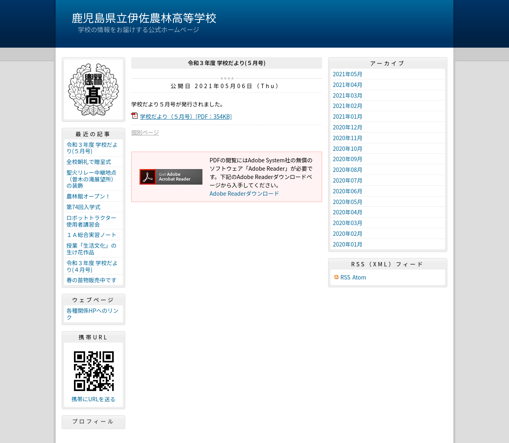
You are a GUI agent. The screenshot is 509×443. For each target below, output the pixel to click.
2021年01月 (348, 116)
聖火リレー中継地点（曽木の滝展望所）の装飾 (91, 179)
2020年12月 (348, 127)
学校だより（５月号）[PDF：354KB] (186, 116)
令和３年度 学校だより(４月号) (92, 266)
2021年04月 (348, 85)
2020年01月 (348, 244)
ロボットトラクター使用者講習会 (91, 221)
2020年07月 (348, 180)
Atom (359, 277)
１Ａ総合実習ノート (91, 235)
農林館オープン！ (88, 196)
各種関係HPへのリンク (92, 313)
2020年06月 (348, 191)
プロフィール (93, 421)
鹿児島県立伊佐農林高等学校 (144, 17)
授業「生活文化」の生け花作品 (91, 248)
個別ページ (145, 132)
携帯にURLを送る (94, 399)
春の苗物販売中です (91, 280)
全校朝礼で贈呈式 (88, 162)
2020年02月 (348, 233)
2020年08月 (348, 169)
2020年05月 (348, 202)
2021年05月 (348, 74)
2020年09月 (348, 159)
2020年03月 (348, 223)
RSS (345, 277)
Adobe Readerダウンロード (244, 193)
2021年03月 (348, 95)
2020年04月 (348, 212)
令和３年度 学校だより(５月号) (92, 148)
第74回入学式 (83, 207)
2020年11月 (348, 138)
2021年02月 (348, 106)
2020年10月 (348, 148)
